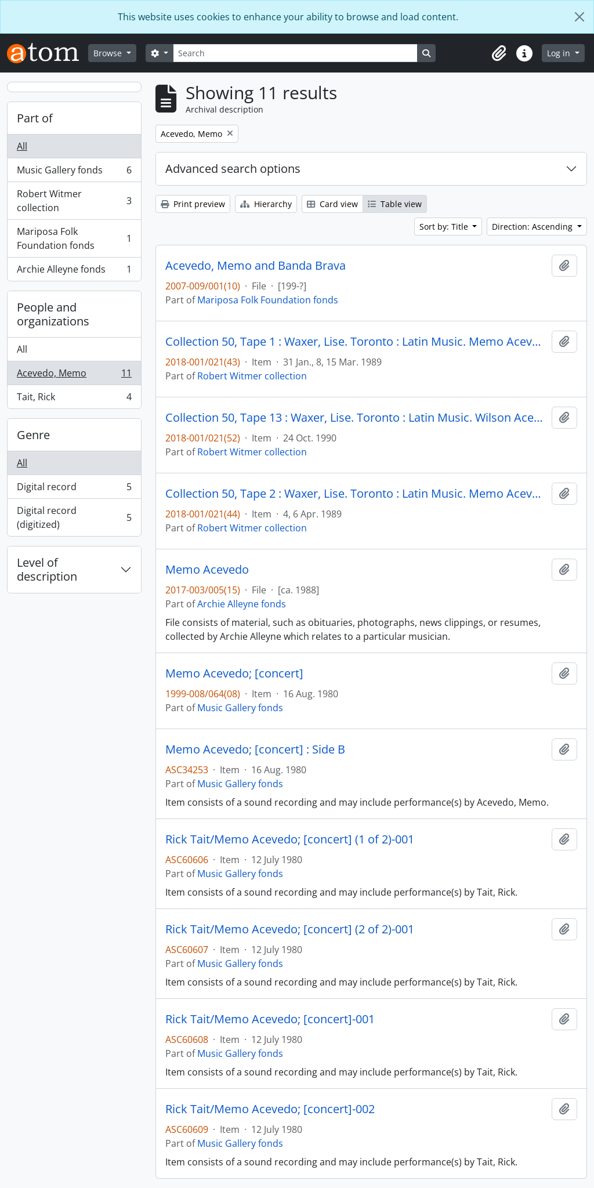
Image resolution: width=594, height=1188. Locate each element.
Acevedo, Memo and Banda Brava (255, 266)
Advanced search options (232, 168)
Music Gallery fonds (74, 172)
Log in (560, 53)
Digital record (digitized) (74, 517)
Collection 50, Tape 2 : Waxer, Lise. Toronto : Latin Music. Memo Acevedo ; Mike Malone (356, 494)
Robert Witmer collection (74, 200)
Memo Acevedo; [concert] (234, 673)
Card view (332, 203)
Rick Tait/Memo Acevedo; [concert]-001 (270, 1019)
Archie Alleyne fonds (74, 271)
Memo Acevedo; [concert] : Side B (255, 749)
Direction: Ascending (533, 226)
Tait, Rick (74, 399)
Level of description (47, 569)
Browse (108, 53)
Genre (33, 435)
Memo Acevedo (207, 570)
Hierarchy (266, 203)
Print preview (193, 203)
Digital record (74, 489)
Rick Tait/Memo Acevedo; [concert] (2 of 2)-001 (289, 929)
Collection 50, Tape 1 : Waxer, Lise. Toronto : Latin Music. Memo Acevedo (356, 342)
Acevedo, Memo (74, 375)
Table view (395, 203)
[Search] (295, 53)
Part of (35, 118)
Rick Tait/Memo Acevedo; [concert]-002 (270, 1109)
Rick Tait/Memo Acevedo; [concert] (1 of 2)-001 (289, 839)
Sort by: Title (444, 226)
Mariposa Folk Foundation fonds (74, 238)
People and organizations (53, 314)
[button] (499, 53)
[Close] (579, 17)
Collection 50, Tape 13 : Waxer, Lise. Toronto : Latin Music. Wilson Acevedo (356, 418)
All (22, 146)
